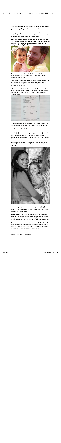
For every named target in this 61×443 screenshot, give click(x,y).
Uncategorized (28, 234)
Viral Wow (5, 3)
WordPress (55, 252)
